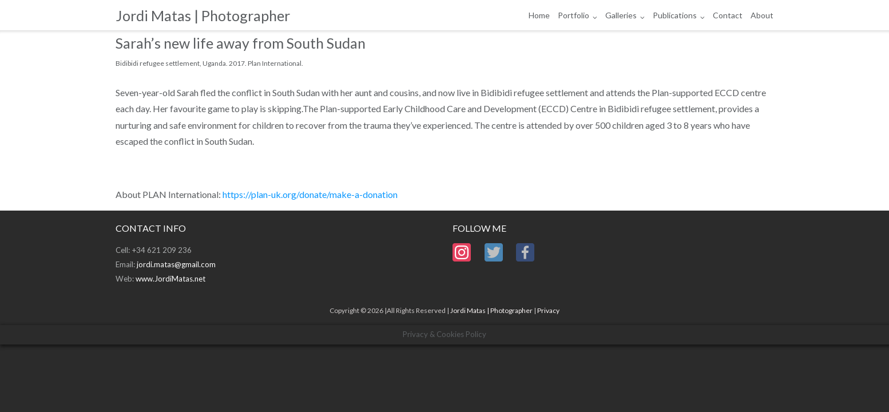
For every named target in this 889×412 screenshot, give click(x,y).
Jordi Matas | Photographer (491, 310)
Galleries (621, 15)
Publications (675, 15)
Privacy (548, 310)
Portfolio (573, 15)
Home (539, 15)
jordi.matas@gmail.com (176, 264)
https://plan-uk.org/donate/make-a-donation (310, 194)
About (762, 15)
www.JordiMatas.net (170, 278)
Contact (728, 15)
